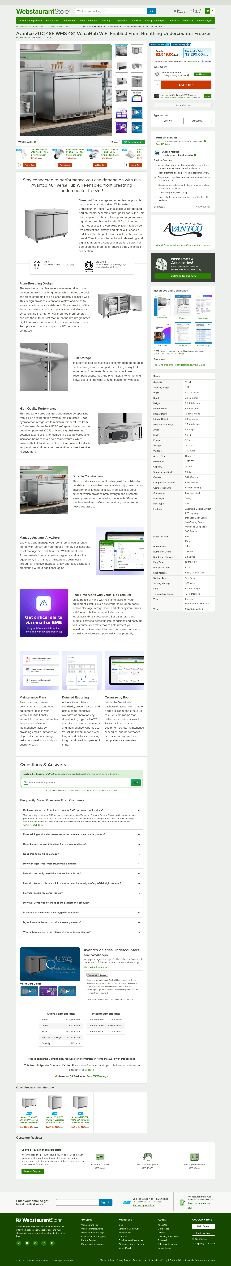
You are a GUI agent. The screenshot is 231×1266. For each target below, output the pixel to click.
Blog (121, 1225)
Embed (103, 975)
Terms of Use (95, 790)
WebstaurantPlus (89, 1225)
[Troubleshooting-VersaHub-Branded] (162, 334)
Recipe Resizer (88, 1240)
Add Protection (202, 74)
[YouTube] (27, 1243)
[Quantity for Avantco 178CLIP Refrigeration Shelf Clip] (126, 165)
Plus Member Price (194, 51)
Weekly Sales (125, 1232)
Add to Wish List (183, 105)
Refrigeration (52, 20)
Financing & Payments (169, 1236)
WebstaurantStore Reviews (132, 1244)
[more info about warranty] (188, 75)
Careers (162, 1232)
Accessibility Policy (158, 1260)
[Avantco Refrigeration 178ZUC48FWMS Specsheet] (162, 307)
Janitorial (174, 20)
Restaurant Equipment (30, 20)
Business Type (204, 20)
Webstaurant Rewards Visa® (178, 97)
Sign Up (105, 1202)
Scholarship (163, 1240)
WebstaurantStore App (92, 1232)
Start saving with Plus (143, 1205)
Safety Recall (125, 1248)
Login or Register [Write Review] (32, 1171)
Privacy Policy (111, 790)
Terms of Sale (107, 1260)
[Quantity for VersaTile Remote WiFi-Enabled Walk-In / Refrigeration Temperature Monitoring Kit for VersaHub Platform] (20, 165)
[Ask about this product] (81, 782)
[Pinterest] (52, 1243)
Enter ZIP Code (163, 144)
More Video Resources (95, 966)
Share (114, 142)
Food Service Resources (131, 1240)
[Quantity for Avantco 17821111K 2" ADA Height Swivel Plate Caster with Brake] (91, 165)
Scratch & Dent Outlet (129, 1229)
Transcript (92, 975)
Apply (208, 96)
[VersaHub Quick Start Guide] (203, 307)
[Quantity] (157, 85)
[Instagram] (18, 1243)
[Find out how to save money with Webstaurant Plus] (19, 150)
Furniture (136, 20)
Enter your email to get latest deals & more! (32, 1202)
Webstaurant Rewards (92, 1229)
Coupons (123, 1236)
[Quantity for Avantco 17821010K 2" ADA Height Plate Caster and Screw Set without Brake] (56, 165)
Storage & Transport (155, 20)
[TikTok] (43, 1243)
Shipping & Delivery (203, 1243)
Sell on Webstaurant (167, 1244)
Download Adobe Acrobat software (169, 354)
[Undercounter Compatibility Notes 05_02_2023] (203, 334)
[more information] (195, 155)
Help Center (203, 1226)
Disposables (121, 20)
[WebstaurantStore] (42, 1220)
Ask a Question (133, 142)
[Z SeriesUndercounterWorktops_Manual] (183, 307)
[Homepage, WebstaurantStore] (43, 11)
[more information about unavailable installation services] (205, 141)
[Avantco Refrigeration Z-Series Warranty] (183, 334)
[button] (121, 50)
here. (91, 1069)
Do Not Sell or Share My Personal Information (192, 1260)
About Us (162, 1225)
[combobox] (111, 11)
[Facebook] (35, 1243)
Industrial (188, 20)
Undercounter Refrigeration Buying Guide (185, 364)
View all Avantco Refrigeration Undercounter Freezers (183, 245)
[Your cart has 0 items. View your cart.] (210, 11)
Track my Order (203, 1233)
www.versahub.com (32, 825)
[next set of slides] (144, 157)
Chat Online (199, 1239)
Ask (136, 782)
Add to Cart (29, 165)
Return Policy (164, 1248)
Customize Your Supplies (93, 1236)
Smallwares (69, 20)
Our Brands (163, 1229)
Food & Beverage (88, 20)
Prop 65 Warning (96, 1076)
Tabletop (106, 20)
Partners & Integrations (92, 1244)
